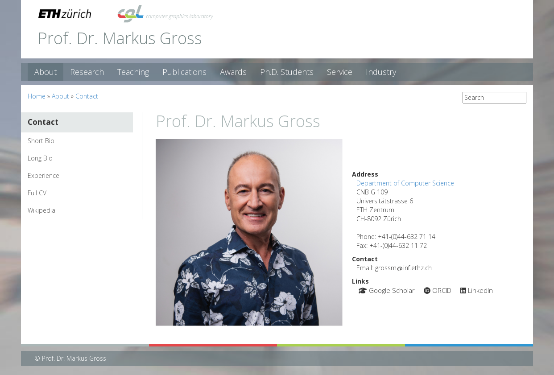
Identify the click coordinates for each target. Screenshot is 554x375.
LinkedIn (476, 290)
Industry (381, 71)
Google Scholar (387, 290)
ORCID (437, 290)
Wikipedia (41, 210)
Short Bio (41, 140)
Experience (43, 175)
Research (87, 71)
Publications (184, 71)
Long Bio (40, 158)
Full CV (37, 193)
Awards (233, 71)
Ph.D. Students (287, 71)
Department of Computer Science (405, 183)
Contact (86, 96)
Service (339, 71)
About (45, 71)
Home (36, 96)
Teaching (133, 71)
